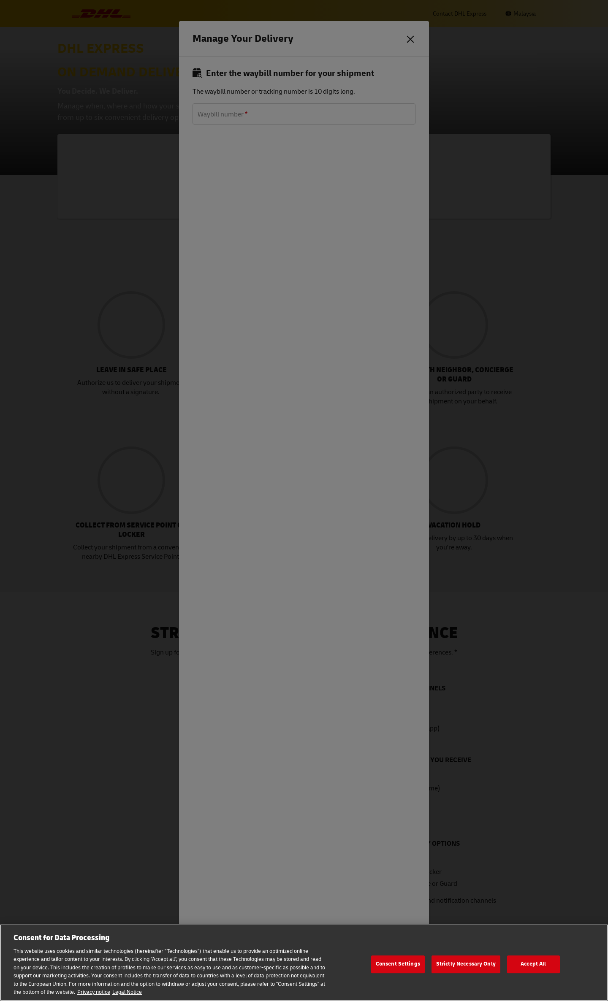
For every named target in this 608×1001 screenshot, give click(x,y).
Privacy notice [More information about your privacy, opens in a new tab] (93, 992)
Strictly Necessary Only (466, 963)
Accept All (533, 963)
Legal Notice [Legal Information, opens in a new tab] (127, 992)
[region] (304, 962)
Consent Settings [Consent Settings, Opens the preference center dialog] (398, 963)
